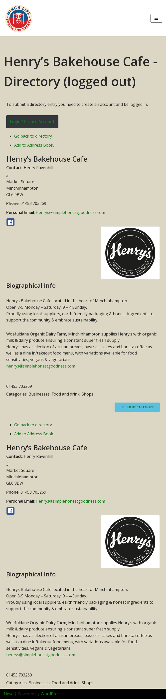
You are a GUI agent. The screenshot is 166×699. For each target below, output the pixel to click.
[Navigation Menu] (156, 18)
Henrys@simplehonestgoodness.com (70, 212)
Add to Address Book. (34, 145)
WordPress (51, 693)
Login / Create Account (32, 121)
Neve (8, 693)
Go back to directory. (33, 136)
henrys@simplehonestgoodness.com (40, 366)
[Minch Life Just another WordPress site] (19, 18)
